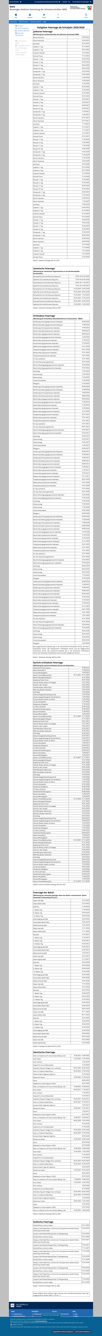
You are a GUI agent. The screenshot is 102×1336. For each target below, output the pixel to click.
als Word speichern (22, 31)
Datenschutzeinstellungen (50, 1315)
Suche (86, 16)
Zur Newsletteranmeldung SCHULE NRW (48, 2)
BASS (16, 16)
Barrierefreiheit (16, 2)
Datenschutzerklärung (41, 1321)
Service (44, 16)
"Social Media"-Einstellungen (82, 2)
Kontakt (66, 2)
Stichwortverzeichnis (35, 22)
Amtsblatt (30, 16)
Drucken (19, 26)
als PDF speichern (22, 28)
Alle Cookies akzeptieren (83, 1331)
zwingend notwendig (17, 1324)
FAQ (58, 16)
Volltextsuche (13, 22)
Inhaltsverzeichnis (23, 22)
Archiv (44, 22)
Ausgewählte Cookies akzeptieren (63, 1331)
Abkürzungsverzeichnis (61, 1314)
